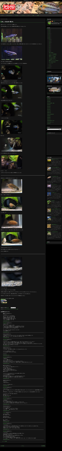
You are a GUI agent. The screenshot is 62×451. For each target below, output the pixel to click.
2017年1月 (48, 109)
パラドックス (51, 63)
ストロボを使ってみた (55, 176)
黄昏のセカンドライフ (55, 159)
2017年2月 (48, 107)
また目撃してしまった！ (52, 59)
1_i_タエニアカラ (6, 309)
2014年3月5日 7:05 (6, 385)
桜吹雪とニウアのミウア (52, 55)
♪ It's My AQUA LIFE (55, 231)
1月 (49, 66)
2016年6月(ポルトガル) (50, 120)
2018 (49, 33)
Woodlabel (4, 339)
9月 (49, 43)
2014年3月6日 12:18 (6, 439)
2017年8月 (48, 98)
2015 (49, 37)
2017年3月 (48, 106)
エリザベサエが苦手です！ (56, 167)
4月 (49, 50)
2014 (49, 38)
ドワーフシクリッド (9, 15)
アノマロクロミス (12, 309)
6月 (49, 47)
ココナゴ (4, 412)
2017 (49, 34)
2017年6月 (48, 101)
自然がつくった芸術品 (52, 56)
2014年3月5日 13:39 (6, 396)
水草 (33, 15)
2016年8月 (48, 117)
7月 (49, 46)
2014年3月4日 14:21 (6, 345)
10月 (50, 42)
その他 (38, 15)
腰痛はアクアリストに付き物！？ (54, 60)
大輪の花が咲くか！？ (55, 224)
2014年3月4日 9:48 (6, 337)
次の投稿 (2, 445)
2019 (49, 32)
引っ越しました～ (54, 192)
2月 (49, 64)
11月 (50, 41)
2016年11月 (49, 112)
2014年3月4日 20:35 (6, 363)
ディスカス (16, 15)
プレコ (28, 15)
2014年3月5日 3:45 (6, 378)
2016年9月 (48, 115)
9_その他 (16, 309)
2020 (49, 30)
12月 (50, 39)
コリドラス (22, 15)
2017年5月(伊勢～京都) (50, 103)
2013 (49, 67)
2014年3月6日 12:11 (6, 429)
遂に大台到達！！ (51, 52)
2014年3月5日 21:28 (6, 410)
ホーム (2, 15)
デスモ (54, 21)
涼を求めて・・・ (54, 200)
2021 (49, 29)
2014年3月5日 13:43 (6, 404)
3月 (49, 51)
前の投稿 (43, 445)
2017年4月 (48, 104)
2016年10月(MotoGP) (50, 114)
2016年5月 (48, 123)
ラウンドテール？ (54, 184)
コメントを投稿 (4, 441)
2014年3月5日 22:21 (6, 421)
